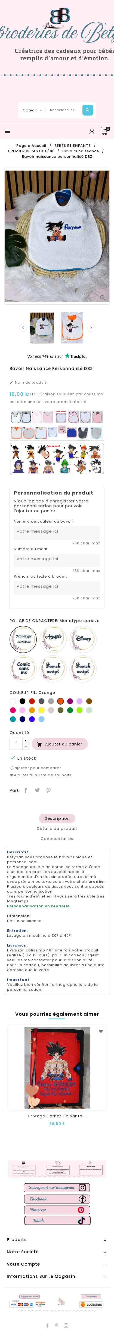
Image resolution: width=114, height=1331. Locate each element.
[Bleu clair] (41, 719)
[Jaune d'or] (32, 710)
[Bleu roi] (32, 719)
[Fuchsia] (13, 710)
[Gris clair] (51, 701)
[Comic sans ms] (23, 669)
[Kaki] (60, 710)
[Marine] (22, 719)
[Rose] (22, 710)
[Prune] (70, 701)
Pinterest (48, 790)
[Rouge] (32, 701)
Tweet (37, 790)
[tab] (57, 818)
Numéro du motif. (31, 549)
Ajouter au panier (59, 744)
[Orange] (60, 701)
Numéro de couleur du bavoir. (44, 521)
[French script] (53, 669)
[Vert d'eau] (89, 710)
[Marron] (89, 701)
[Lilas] (79, 701)
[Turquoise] (13, 719)
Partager (25, 790)
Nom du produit (28, 382)
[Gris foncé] (41, 701)
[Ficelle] (51, 710)
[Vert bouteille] (70, 710)
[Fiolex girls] (83, 669)
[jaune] (41, 710)
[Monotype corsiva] (23, 639)
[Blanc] (13, 701)
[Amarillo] (53, 639)
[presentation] (23, 328)
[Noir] (22, 701)
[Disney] (83, 639)
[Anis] (79, 710)
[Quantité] (16, 744)
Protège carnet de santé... (57, 1116)
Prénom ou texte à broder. (40, 576)
